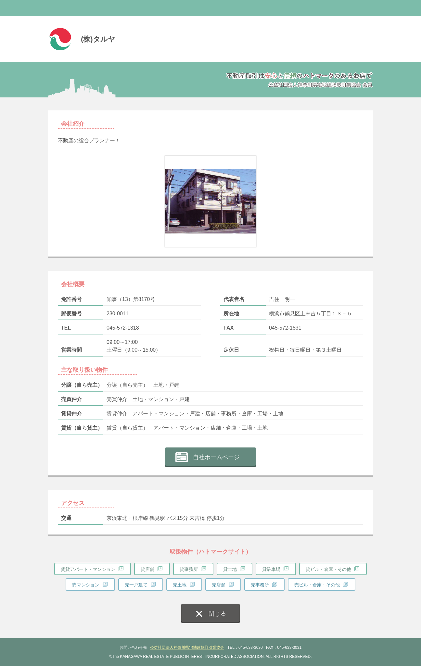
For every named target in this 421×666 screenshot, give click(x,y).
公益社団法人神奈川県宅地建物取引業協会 (187, 647)
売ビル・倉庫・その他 (317, 584)
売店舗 (218, 584)
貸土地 (230, 569)
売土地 (179, 584)
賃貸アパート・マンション (88, 569)
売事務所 (260, 584)
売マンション (85, 584)
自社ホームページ (216, 457)
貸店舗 (147, 569)
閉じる (217, 613)
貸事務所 (189, 569)
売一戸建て (136, 584)
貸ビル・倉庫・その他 (328, 569)
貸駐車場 (271, 569)
